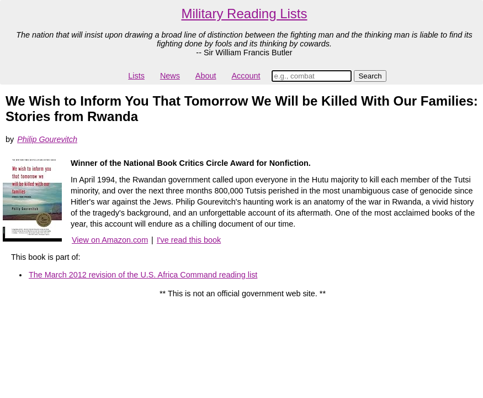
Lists (136, 75)
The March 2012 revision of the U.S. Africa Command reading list (143, 274)
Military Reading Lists (244, 13)
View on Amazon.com (110, 239)
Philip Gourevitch (47, 139)
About (205, 75)
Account (245, 75)
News (170, 75)
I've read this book (189, 239)
